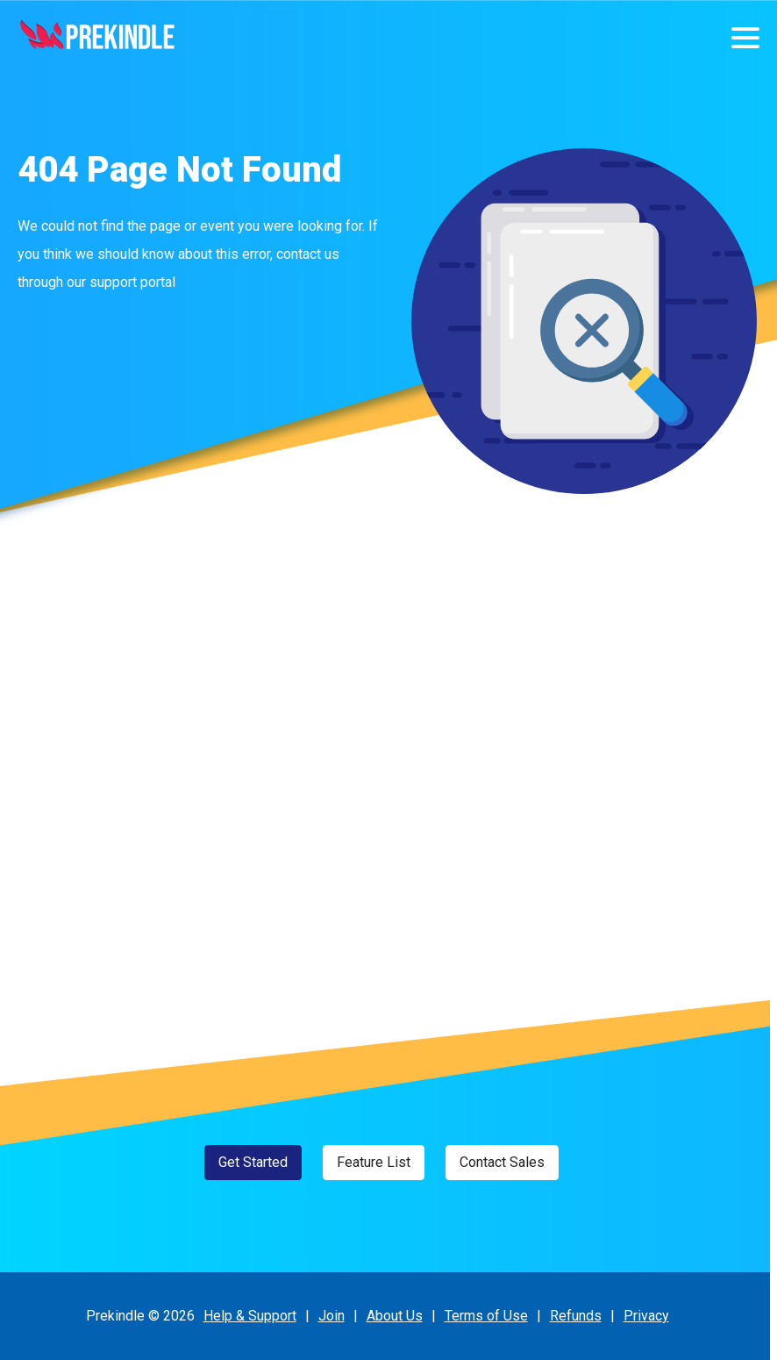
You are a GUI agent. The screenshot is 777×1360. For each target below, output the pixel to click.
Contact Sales (502, 1162)
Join (331, 1315)
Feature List (373, 1162)
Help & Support (249, 1315)
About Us (395, 1315)
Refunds (576, 1315)
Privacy (646, 1315)
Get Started (253, 1162)
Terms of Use (486, 1315)
